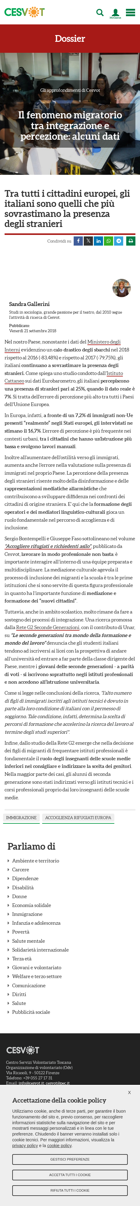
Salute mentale (28, 941)
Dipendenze (25, 878)
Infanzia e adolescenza (36, 923)
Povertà (20, 931)
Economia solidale (31, 905)
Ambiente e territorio (35, 860)
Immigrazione (21, 817)
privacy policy (25, 1145)
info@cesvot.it (31, 1083)
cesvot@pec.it (58, 1083)
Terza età (21, 958)
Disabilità (23, 887)
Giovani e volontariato (36, 967)
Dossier (70, 39)
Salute (19, 1003)
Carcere (20, 869)
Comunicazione (29, 985)
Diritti (19, 994)
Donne (19, 896)
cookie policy (59, 1145)
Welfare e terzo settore (37, 976)
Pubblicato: (19, 325)
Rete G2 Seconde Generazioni (47, 627)
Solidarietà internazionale (40, 949)
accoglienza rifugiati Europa (78, 817)
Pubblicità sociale (31, 1012)
